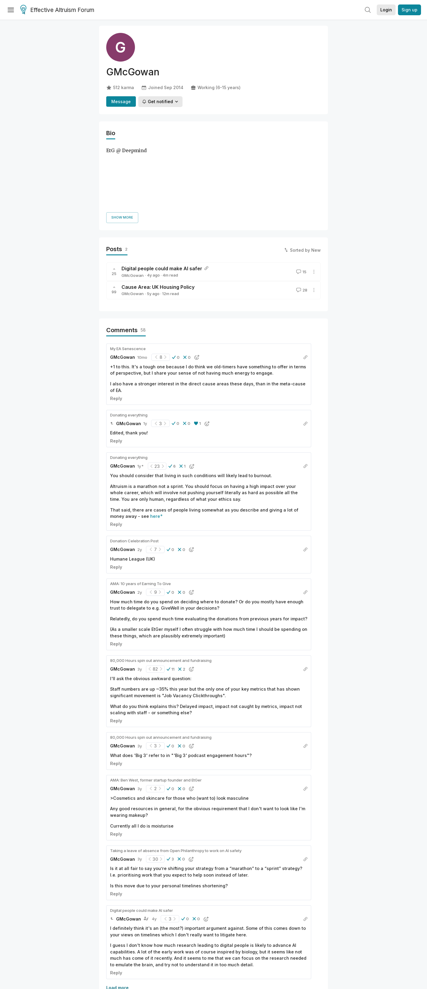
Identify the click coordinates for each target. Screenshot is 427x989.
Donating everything (129, 346)
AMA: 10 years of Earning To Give (140, 515)
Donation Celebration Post (134, 472)
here (155, 447)
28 (301, 222)
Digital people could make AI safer (161, 200)
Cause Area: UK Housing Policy (157, 219)
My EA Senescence (128, 280)
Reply (116, 329)
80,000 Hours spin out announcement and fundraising (161, 592)
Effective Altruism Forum (57, 10)
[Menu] (11, 10)
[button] (176, 288)
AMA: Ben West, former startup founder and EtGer (156, 711)
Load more (117, 919)
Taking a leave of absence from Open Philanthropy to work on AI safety (175, 782)
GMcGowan (132, 206)
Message (121, 101)
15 (300, 203)
